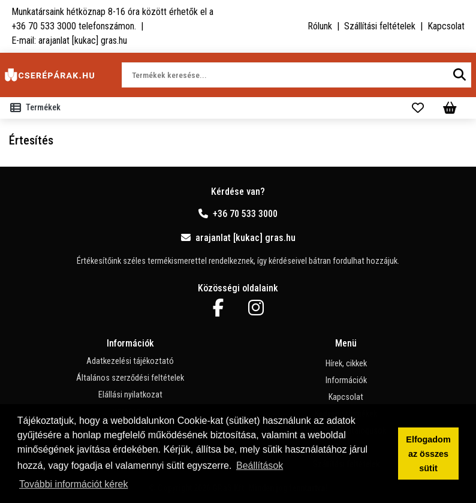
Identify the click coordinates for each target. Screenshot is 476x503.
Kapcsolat (446, 26)
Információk (346, 380)
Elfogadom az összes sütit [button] (428, 454)
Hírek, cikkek (346, 364)
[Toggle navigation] (38, 108)
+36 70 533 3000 (238, 213)
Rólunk (320, 26)
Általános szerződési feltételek (130, 378)
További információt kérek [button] (73, 484)
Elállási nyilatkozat (130, 395)
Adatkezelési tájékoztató (130, 361)
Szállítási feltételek (379, 26)
